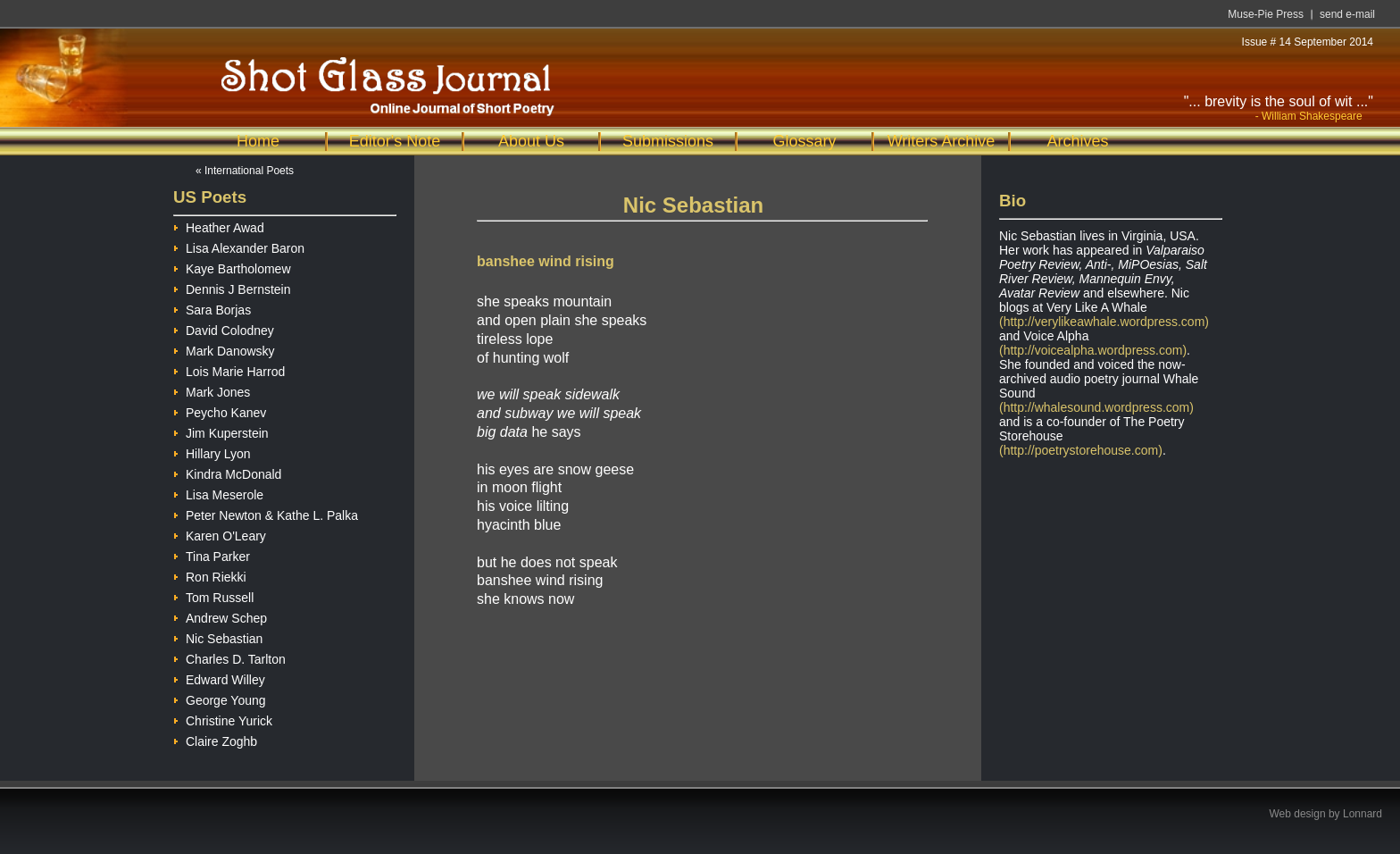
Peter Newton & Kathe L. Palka (265, 513)
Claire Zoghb (215, 739)
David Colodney (223, 328)
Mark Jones (211, 390)
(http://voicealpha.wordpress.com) (1093, 350)
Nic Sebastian (217, 636)
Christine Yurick (222, 718)
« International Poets (245, 170)
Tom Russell (213, 595)
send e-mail (1347, 14)
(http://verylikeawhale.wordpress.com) (1104, 321)
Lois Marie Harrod (229, 369)
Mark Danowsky (224, 348)
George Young (219, 698)
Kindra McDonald (227, 472)
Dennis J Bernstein (232, 287)
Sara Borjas (212, 307)
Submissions (667, 141)
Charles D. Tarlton (229, 657)
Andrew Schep (220, 616)
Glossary (804, 141)
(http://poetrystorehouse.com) (1080, 450)
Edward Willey (219, 677)
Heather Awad (218, 225)
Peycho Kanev (219, 410)
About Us (531, 141)
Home (258, 141)
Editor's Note (394, 141)
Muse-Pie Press (1266, 14)
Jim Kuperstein (221, 431)
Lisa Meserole (218, 492)
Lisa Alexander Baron (238, 246)
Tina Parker (211, 554)
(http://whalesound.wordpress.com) (1096, 407)
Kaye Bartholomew (232, 266)
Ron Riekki (209, 574)
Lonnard (1362, 814)
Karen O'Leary (219, 533)
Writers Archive (942, 141)
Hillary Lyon (212, 451)
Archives (1077, 141)
